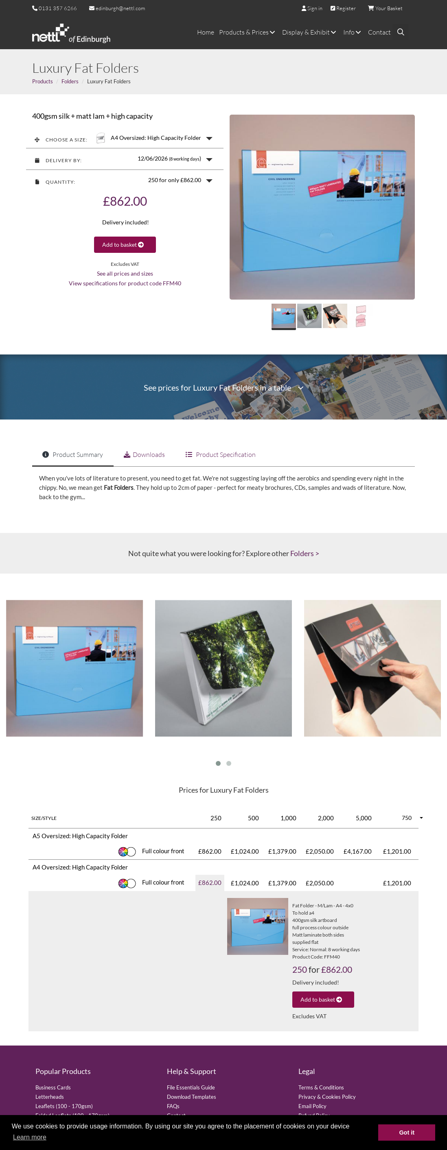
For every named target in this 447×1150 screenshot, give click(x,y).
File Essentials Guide (191, 1087)
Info (353, 32)
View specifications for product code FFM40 (125, 283)
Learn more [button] (29, 1137)
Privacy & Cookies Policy (327, 1096)
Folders (70, 81)
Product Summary (72, 454)
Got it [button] (406, 1132)
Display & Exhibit (310, 32)
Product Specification (221, 454)
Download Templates (191, 1096)
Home (205, 32)
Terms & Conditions (321, 1087)
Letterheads (49, 1096)
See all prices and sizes (125, 273)
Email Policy (312, 1106)
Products (42, 81)
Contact (379, 32)
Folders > (304, 553)
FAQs (173, 1106)
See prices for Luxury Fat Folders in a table (224, 387)
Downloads (144, 454)
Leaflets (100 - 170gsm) (64, 1106)
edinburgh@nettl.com (117, 8)
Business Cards (53, 1087)
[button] (124, 137)
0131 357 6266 (58, 8)
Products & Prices (248, 32)
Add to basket (125, 244)
